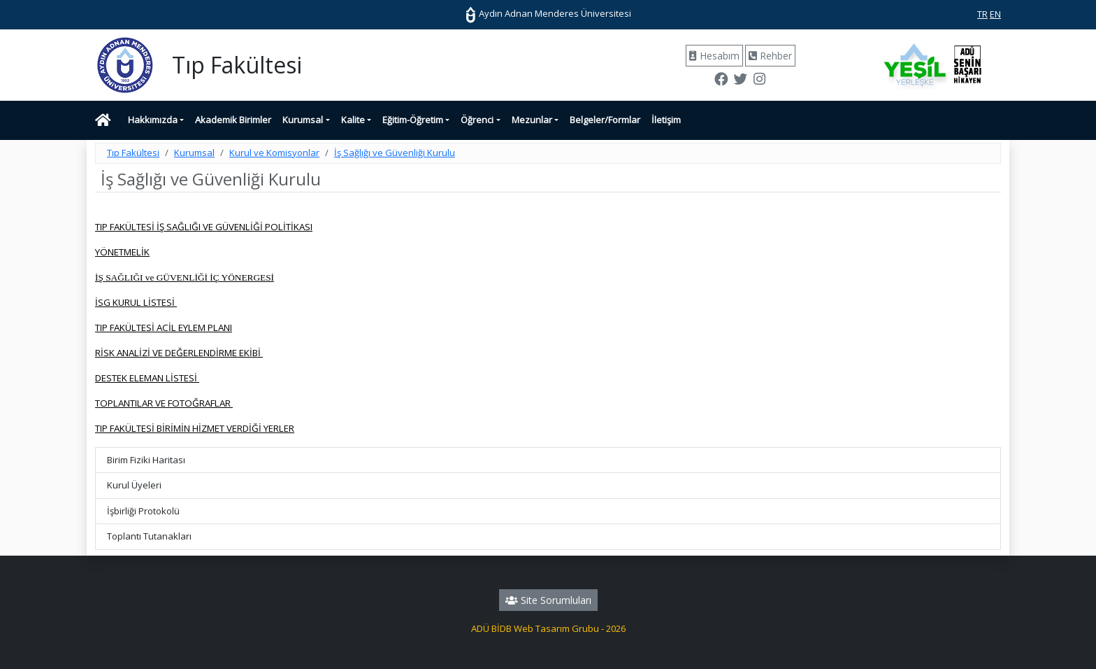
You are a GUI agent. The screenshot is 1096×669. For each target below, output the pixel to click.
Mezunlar (532, 119)
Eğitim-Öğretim (412, 119)
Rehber (770, 55)
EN (995, 14)
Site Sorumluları (548, 600)
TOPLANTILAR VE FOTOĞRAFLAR (164, 403)
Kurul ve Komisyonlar (274, 152)
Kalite (353, 119)
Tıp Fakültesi (133, 152)
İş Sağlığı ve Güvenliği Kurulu (394, 152)
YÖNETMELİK (122, 252)
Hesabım (714, 55)
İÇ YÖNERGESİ (242, 277)
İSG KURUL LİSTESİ (136, 302)
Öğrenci (477, 119)
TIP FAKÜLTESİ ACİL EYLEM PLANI (163, 327)
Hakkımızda (153, 119)
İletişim (666, 119)
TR (982, 14)
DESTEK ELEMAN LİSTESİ (147, 378)
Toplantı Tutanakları (149, 536)
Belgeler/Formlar (605, 119)
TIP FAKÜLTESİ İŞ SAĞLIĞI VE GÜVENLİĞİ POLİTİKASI (203, 226)
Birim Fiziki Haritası (146, 459)
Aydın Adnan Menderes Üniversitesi (548, 13)
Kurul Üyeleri (134, 485)
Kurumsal (302, 119)
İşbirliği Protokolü (143, 511)
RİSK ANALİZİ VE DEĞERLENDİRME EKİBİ (179, 352)
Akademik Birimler (233, 119)
